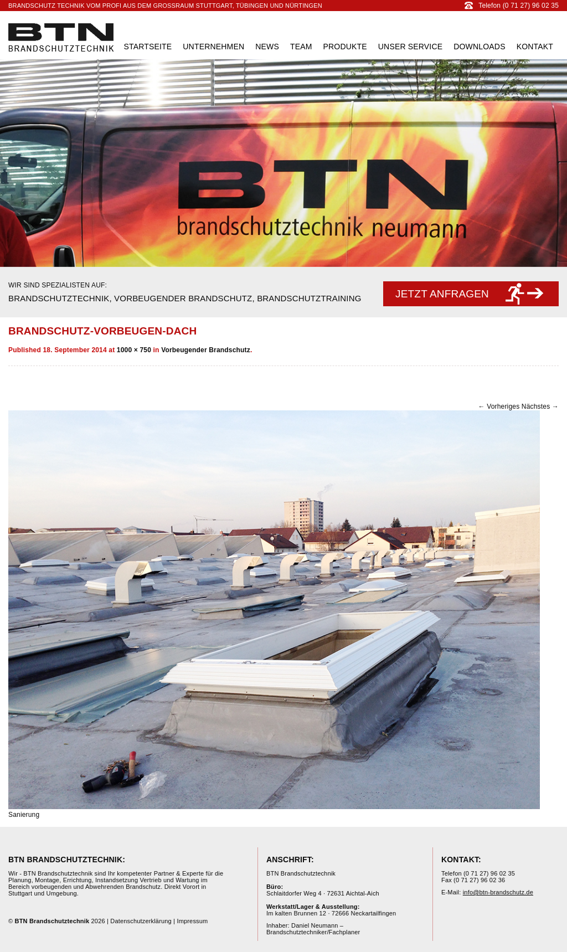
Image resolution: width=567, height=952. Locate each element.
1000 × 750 (134, 350)
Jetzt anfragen (442, 294)
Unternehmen (213, 46)
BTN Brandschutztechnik (61, 37)
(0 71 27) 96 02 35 (489, 873)
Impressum (192, 921)
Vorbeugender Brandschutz (205, 350)
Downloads (479, 46)
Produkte (345, 46)
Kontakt (535, 46)
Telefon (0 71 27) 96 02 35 (512, 5)
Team (301, 46)
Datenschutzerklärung (141, 921)
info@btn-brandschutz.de (498, 892)
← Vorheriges (498, 406)
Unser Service (410, 46)
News (267, 46)
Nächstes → (540, 406)
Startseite (147, 46)
